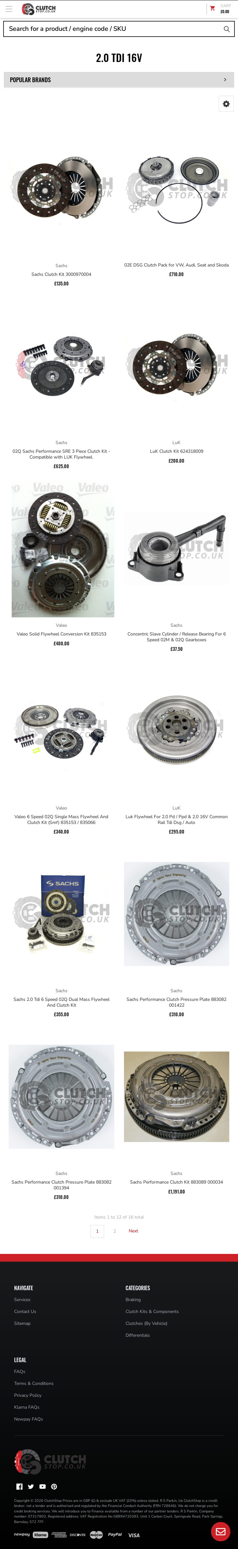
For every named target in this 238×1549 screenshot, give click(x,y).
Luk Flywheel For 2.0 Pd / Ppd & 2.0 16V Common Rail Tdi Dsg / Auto (177, 819)
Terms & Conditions (34, 1383)
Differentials (138, 1335)
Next (137, 1231)
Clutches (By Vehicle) (146, 1323)
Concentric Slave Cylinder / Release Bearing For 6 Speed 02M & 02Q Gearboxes (177, 637)
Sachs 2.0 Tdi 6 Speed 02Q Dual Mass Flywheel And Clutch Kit (61, 1002)
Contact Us (25, 1311)
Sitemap (22, 1323)
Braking (133, 1300)
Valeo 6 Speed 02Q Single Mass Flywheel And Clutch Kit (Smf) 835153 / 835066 (61, 819)
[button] (226, 104)
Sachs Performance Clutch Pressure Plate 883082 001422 (176, 1002)
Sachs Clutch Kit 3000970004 (61, 274)
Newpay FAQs (28, 1419)
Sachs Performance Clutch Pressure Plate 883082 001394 (61, 1185)
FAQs (19, 1372)
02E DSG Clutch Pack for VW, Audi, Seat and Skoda (176, 265)
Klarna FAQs (27, 1407)
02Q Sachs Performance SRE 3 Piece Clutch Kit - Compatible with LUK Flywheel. (61, 454)
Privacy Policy (27, 1395)
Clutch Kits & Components (152, 1311)
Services (22, 1300)
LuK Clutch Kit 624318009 (176, 451)
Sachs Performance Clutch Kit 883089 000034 (176, 1182)
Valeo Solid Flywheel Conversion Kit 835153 (61, 634)
